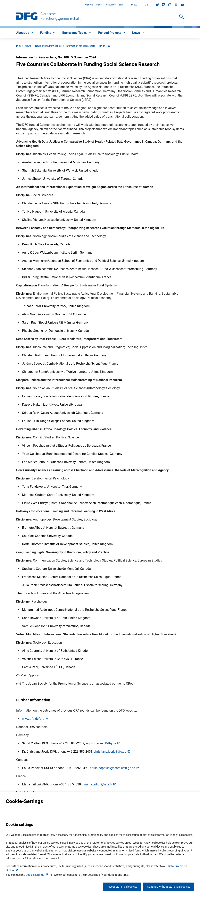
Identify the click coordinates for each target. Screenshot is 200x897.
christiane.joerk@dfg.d (112, 751)
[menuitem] (25, 33)
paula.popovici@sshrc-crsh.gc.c (115, 768)
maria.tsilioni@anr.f (100, 784)
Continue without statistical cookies (168, 886)
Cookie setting (37, 874)
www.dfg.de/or (35, 719)
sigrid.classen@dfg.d (103, 743)
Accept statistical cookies (122, 886)
